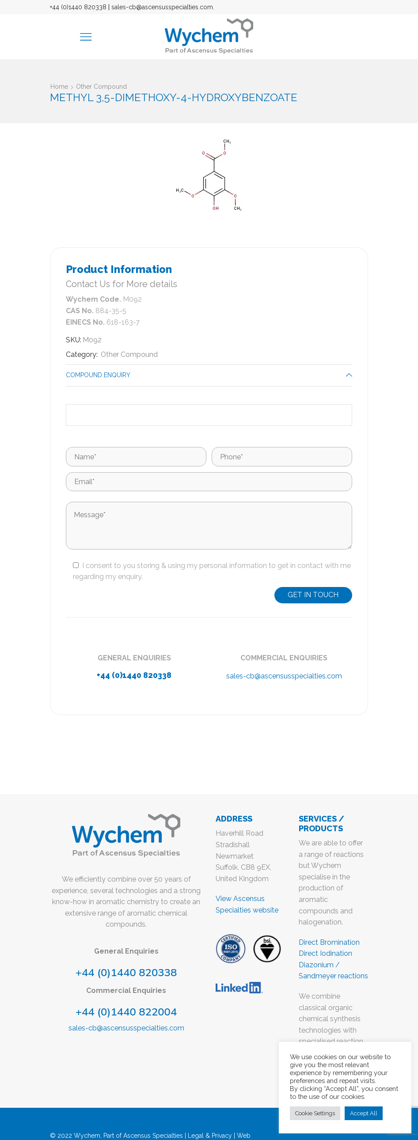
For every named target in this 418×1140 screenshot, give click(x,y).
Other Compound (101, 86)
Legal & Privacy (210, 1135)
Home (59, 86)
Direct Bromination (329, 942)
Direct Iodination (325, 953)
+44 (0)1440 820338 (78, 7)
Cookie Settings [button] (315, 1113)
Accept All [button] (363, 1113)
